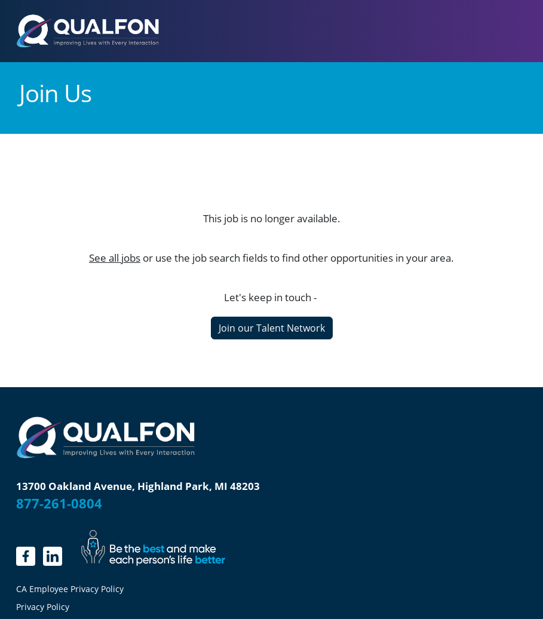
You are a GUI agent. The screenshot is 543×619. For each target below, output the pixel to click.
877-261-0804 (59, 503)
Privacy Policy (42, 606)
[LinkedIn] (52, 556)
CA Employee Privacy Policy (70, 589)
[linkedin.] (25, 556)
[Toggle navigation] (511, 31)
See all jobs (114, 258)
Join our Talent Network (272, 328)
